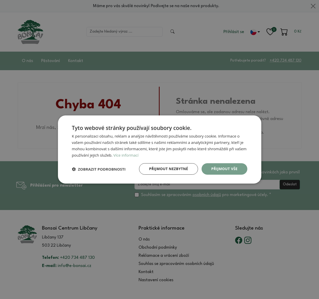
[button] (99, 169)
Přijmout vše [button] (224, 168)
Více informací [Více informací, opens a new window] (126, 155)
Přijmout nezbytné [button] (168, 168)
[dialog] (159, 149)
